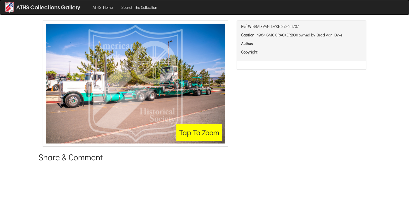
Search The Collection (139, 7)
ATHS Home (103, 7)
